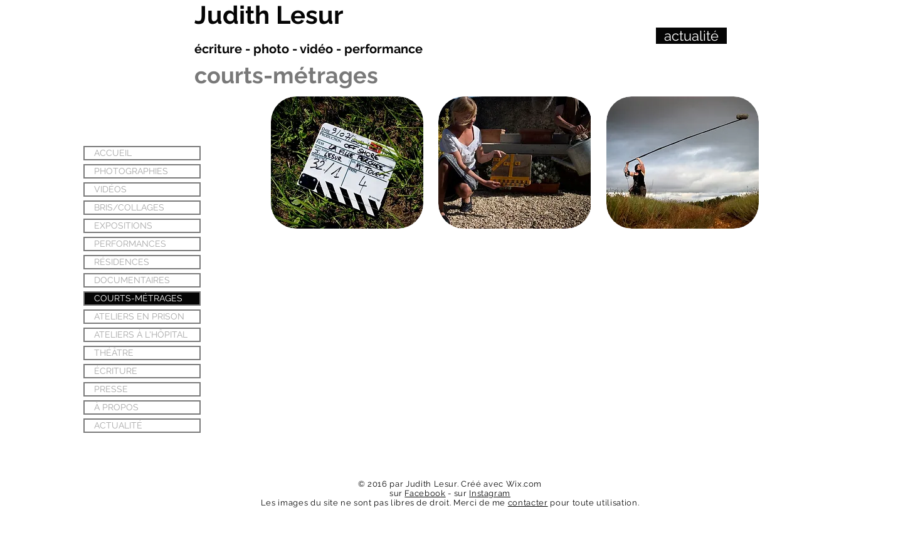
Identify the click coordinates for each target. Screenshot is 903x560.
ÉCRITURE (115, 371)
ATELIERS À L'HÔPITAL (140, 334)
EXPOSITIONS (123, 225)
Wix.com (524, 484)
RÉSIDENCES (121, 262)
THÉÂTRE (114, 353)
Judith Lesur (268, 14)
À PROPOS (116, 407)
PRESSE (111, 389)
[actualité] (691, 36)
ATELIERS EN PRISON (139, 316)
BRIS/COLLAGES (129, 207)
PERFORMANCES (130, 244)
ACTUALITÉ (118, 425)
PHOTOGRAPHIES (131, 171)
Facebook (424, 493)
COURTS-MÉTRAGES (138, 298)
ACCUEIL (113, 153)
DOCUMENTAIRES (132, 280)
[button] (347, 162)
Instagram (489, 493)
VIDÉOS (110, 189)
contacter (528, 502)
